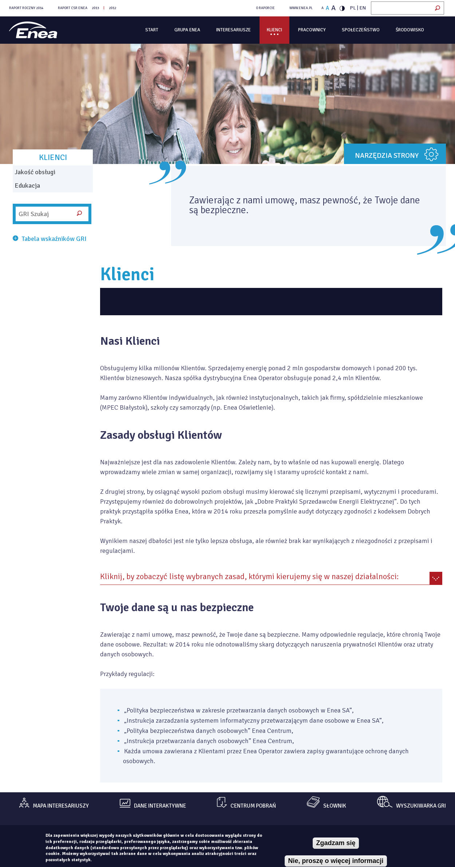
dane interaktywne (160, 805)
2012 (112, 8)
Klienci (274, 30)
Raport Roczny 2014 (26, 8)
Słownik (334, 805)
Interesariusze (233, 30)
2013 (95, 8)
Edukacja (27, 185)
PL (353, 8)
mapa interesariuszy (61, 805)
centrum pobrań (253, 805)
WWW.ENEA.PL (301, 8)
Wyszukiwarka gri (421, 805)
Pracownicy (312, 30)
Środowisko (410, 30)
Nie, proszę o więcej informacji (335, 860)
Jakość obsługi (35, 172)
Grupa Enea (187, 30)
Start (151, 30)
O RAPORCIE (265, 8)
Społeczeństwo (361, 30)
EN (362, 8)
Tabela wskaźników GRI (54, 239)
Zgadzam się (335, 843)
